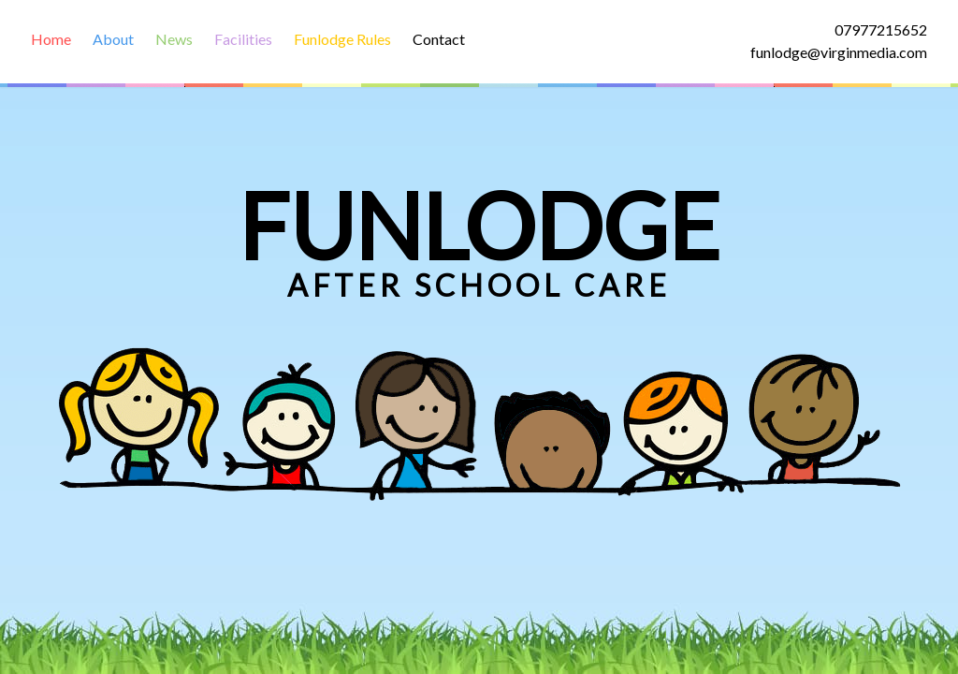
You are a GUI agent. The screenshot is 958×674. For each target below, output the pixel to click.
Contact (439, 39)
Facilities (243, 39)
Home (51, 39)
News (174, 39)
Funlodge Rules (342, 39)
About (113, 39)
